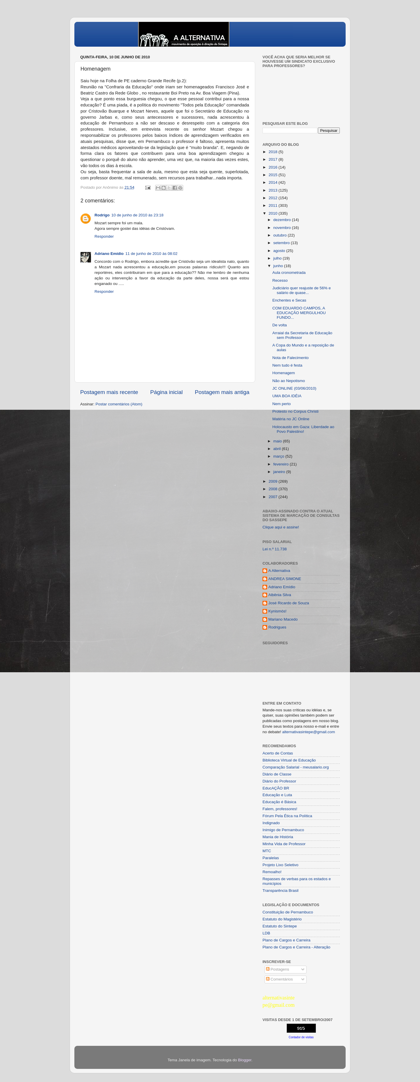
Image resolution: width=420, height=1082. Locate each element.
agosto (279, 250)
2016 (274, 167)
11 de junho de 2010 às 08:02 (151, 253)
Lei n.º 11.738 (274, 549)
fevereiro (281, 464)
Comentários (279, 979)
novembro (282, 227)
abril (277, 449)
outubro (280, 235)
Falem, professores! (279, 809)
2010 (274, 213)
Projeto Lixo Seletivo (280, 865)
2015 (274, 175)
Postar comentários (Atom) (119, 404)
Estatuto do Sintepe (279, 926)
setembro (282, 243)
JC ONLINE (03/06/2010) (294, 388)
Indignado (271, 823)
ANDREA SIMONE (284, 579)
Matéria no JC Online (290, 419)
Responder (104, 236)
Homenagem (283, 373)
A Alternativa (279, 570)
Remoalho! (271, 872)
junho (278, 266)
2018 (274, 152)
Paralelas (270, 858)
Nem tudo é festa (287, 365)
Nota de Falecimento (290, 358)
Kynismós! (277, 611)
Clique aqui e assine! (280, 527)
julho (278, 258)
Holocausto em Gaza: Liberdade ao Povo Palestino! (303, 429)
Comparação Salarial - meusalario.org (295, 767)
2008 (274, 489)
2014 (274, 182)
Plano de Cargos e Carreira (286, 940)
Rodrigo (102, 215)
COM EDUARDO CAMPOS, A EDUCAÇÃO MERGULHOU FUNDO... (299, 313)
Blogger (244, 1060)
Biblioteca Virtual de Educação (289, 760)
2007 (274, 497)
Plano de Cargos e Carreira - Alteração (296, 947)
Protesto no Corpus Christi (295, 411)
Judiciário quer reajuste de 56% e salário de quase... (301, 290)
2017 (274, 159)
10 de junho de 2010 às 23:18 (137, 215)
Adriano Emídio (109, 253)
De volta (279, 325)
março (279, 456)
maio (278, 441)
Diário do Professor (279, 781)
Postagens (277, 969)
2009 (274, 481)
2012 (274, 198)
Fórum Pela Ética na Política (287, 816)
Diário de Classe (276, 774)
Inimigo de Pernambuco (283, 830)
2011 (274, 205)
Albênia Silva (279, 595)
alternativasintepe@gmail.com (308, 732)
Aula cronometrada (289, 272)
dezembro (282, 220)
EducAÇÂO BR (275, 788)
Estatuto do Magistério (282, 919)
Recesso (280, 280)
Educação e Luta (277, 795)
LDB (266, 933)
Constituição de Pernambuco (287, 912)
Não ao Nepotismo (288, 381)
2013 (274, 190)
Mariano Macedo (283, 619)
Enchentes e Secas (289, 300)
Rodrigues (277, 627)
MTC (266, 851)
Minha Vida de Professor (284, 844)
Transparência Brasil (280, 890)
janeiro (279, 472)
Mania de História (277, 837)
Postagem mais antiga (222, 392)
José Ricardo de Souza (288, 603)
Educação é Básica (279, 802)
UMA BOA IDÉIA (287, 396)
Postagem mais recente (109, 392)
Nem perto (281, 404)
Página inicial (166, 392)
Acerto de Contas (277, 753)
